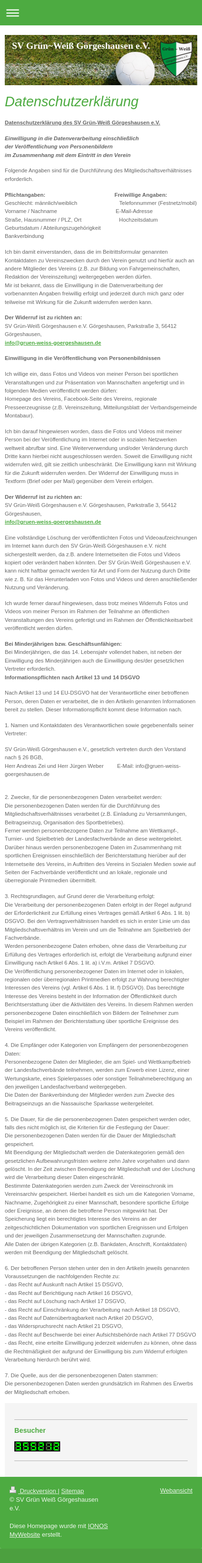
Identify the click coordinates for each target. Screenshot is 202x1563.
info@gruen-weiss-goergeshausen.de (53, 343)
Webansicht (176, 1490)
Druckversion (34, 1491)
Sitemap (72, 1491)
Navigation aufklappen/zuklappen (101, 12)
